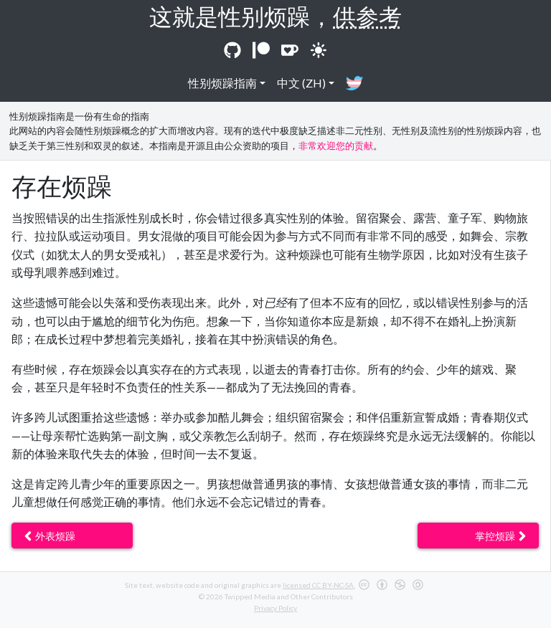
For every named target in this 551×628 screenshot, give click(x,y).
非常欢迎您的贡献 (335, 145)
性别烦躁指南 (222, 83)
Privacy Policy (275, 608)
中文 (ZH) (301, 83)
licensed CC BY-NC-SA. (319, 585)
